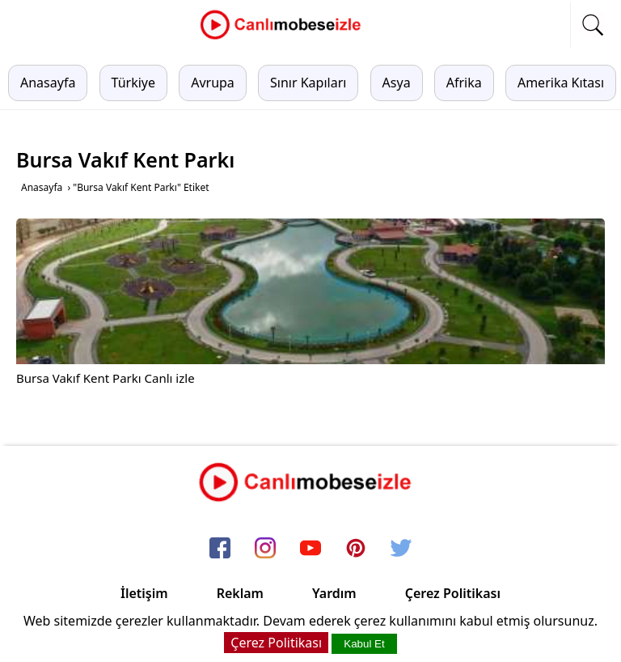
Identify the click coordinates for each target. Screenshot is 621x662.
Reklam (240, 593)
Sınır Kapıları (308, 82)
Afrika (464, 82)
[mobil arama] (593, 25)
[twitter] (401, 549)
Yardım (334, 593)
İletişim (144, 593)
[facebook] (219, 549)
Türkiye (133, 82)
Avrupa (212, 82)
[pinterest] (355, 549)
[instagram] (265, 549)
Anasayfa (47, 82)
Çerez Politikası (453, 593)
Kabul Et (364, 644)
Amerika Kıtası (561, 82)
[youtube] (310, 549)
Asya (396, 82)
